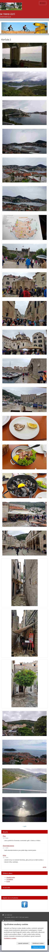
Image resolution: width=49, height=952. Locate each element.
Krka (4, 855)
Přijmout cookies (38, 947)
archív (44, 867)
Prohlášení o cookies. (10, 938)
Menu (42, 3)
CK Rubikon (9, 879)
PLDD (8, 881)
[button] (4, 27)
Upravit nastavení (23, 943)
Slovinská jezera (8, 846)
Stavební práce (10, 877)
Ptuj (4, 836)
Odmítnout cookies (38, 943)
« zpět (24, 826)
